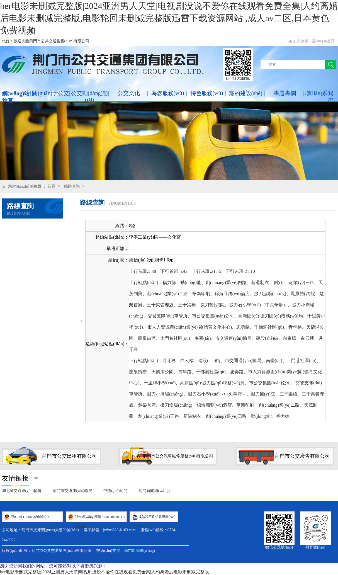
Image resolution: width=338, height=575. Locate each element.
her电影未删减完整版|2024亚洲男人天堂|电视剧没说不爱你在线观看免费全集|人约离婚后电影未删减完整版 (104, 571)
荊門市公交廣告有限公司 (302, 456)
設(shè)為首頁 (323, 41)
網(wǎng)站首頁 (16, 97)
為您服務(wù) (167, 93)
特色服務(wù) (206, 93)
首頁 (51, 186)
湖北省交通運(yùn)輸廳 (22, 491)
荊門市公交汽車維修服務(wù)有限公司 (178, 456)
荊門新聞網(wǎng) (153, 491)
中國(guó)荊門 (115, 491)
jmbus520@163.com (119, 530)
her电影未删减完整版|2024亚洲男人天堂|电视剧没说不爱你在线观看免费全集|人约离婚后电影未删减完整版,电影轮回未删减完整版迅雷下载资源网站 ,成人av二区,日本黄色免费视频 (169, 18)
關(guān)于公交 (50, 93)
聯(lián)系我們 (319, 97)
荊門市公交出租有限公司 (69, 456)
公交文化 (129, 93)
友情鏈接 (15, 478)
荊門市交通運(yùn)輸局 (72, 491)
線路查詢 (72, 186)
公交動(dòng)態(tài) (89, 96)
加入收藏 (300, 41)
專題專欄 (285, 93)
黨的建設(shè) (245, 93)
